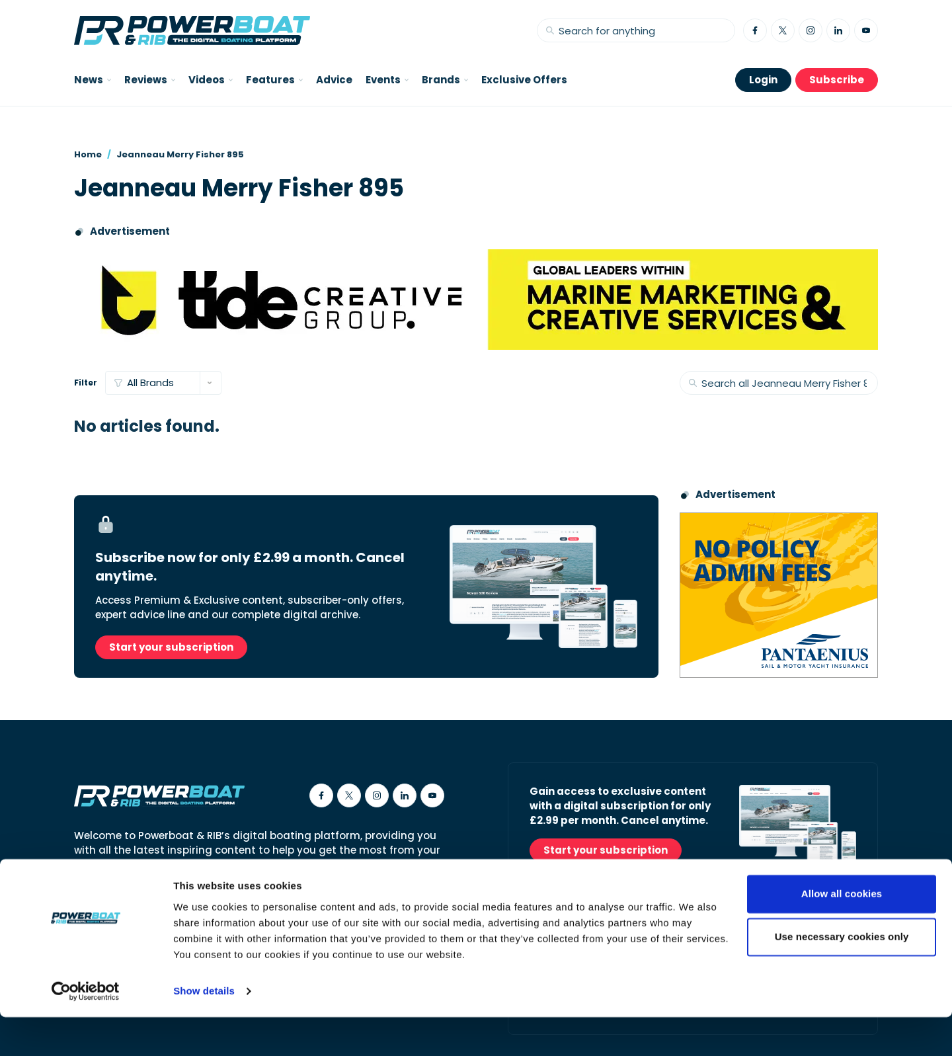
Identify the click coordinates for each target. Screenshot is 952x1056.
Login (763, 80)
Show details (204, 1030)
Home (88, 154)
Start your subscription (171, 647)
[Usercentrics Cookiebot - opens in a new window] (85, 1030)
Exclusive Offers (524, 80)
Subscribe (836, 80)
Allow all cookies (842, 932)
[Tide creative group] (476, 299)
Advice (334, 80)
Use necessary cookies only (842, 975)
